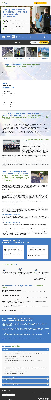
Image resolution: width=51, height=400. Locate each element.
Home (3, 399)
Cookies (11, 399)
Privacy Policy (7, 399)
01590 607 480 (9, 390)
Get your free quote (44, 42)
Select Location (5, 395)
